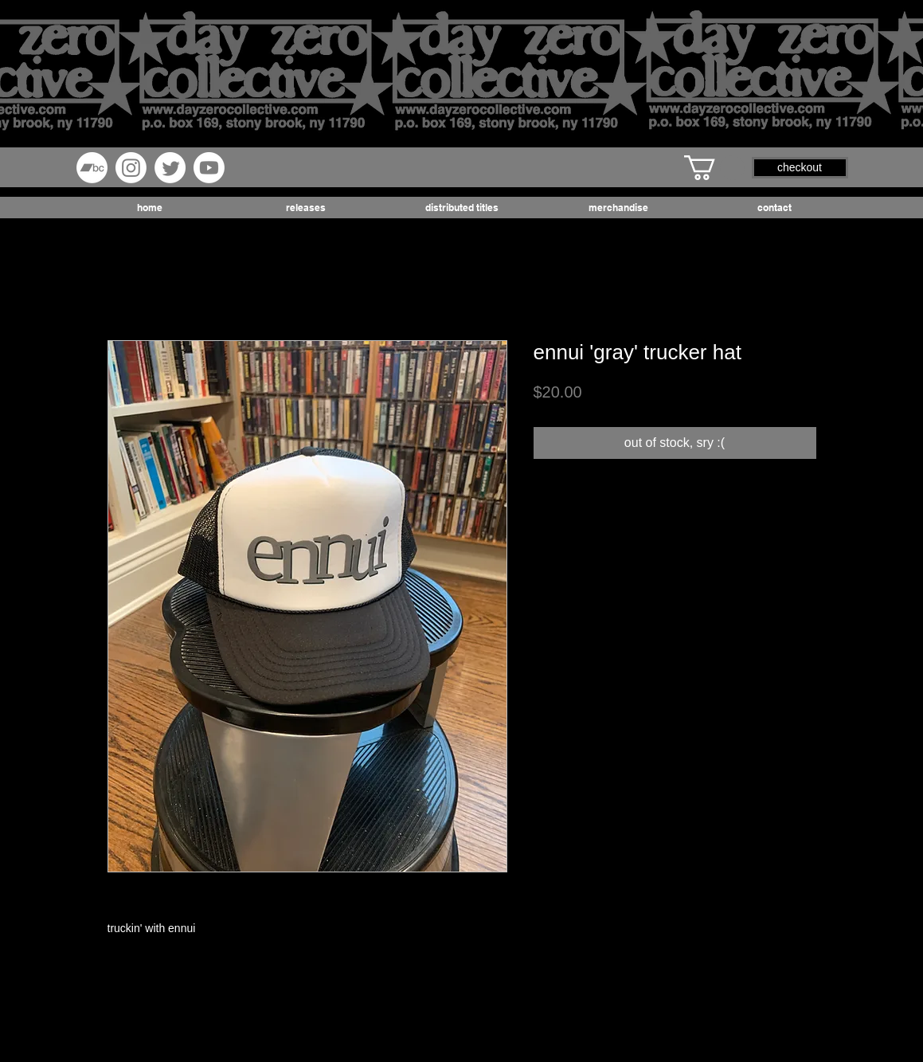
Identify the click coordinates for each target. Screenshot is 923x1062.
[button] (714, 167)
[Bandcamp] (92, 167)
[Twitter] (170, 167)
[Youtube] (209, 167)
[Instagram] (131, 167)
